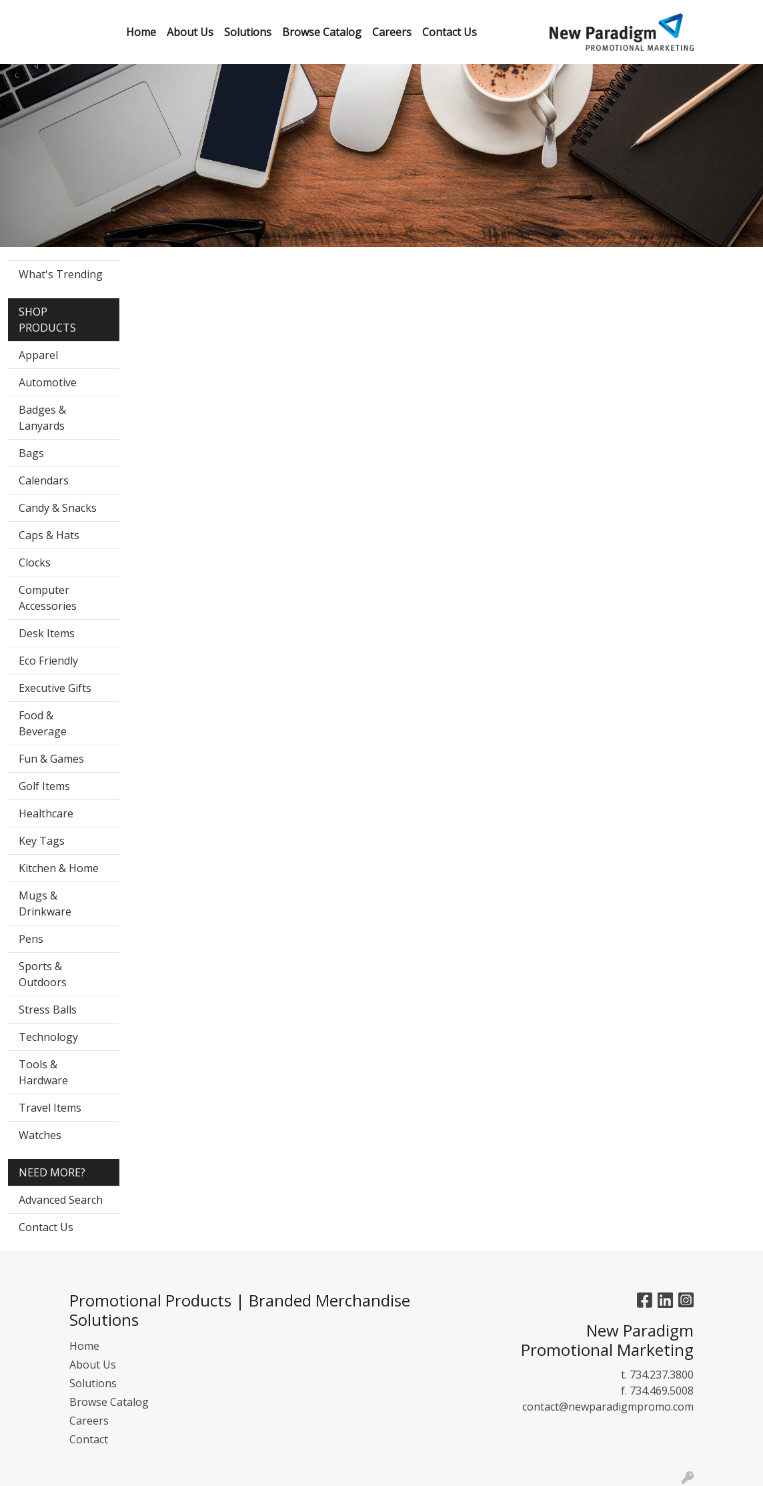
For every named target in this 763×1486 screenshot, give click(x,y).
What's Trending (61, 274)
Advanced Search (61, 1199)
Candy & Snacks (58, 507)
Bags (31, 453)
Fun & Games (51, 758)
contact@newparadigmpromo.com (608, 1406)
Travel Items (50, 1107)
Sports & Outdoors (43, 974)
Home (84, 1346)
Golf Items (44, 786)
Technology (48, 1037)
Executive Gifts (55, 688)
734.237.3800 (662, 1374)
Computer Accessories (48, 598)
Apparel (38, 355)
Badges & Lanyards (42, 417)
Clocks (35, 562)
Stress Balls (48, 1009)
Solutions (93, 1383)
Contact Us (46, 1227)
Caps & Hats (49, 535)
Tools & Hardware (43, 1072)
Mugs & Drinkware (45, 903)
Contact (88, 1439)
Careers (89, 1420)
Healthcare (46, 813)
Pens (31, 939)
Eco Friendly (48, 660)
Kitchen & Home (59, 868)
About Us (92, 1364)
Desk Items (47, 633)
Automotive (48, 382)
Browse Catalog (109, 1402)
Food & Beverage (43, 723)
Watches (40, 1135)
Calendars (44, 480)
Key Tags (42, 840)
